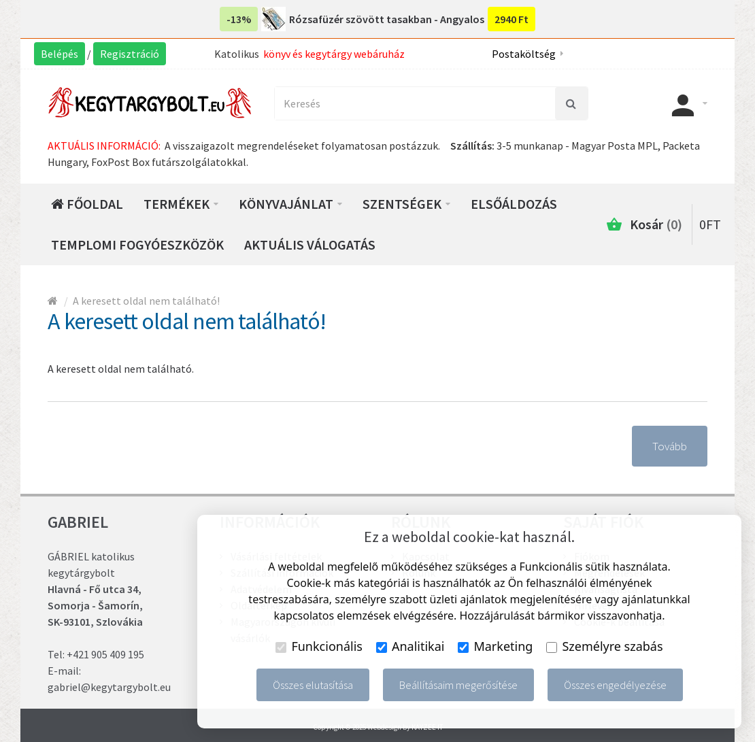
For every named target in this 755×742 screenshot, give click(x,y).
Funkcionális (319, 646)
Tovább (669, 446)
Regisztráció (129, 54)
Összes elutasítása (313, 685)
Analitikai (410, 646)
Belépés (59, 54)
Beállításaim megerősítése (458, 685)
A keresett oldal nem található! (146, 300)
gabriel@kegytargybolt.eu (109, 687)
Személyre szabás (604, 646)
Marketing (495, 646)
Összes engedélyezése (615, 685)
